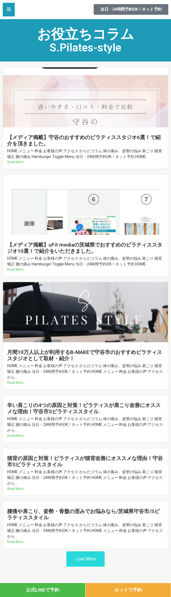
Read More (15, 162)
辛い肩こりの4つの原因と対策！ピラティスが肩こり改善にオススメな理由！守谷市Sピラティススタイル (84, 408)
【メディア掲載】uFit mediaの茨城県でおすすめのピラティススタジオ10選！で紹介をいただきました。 (84, 248)
